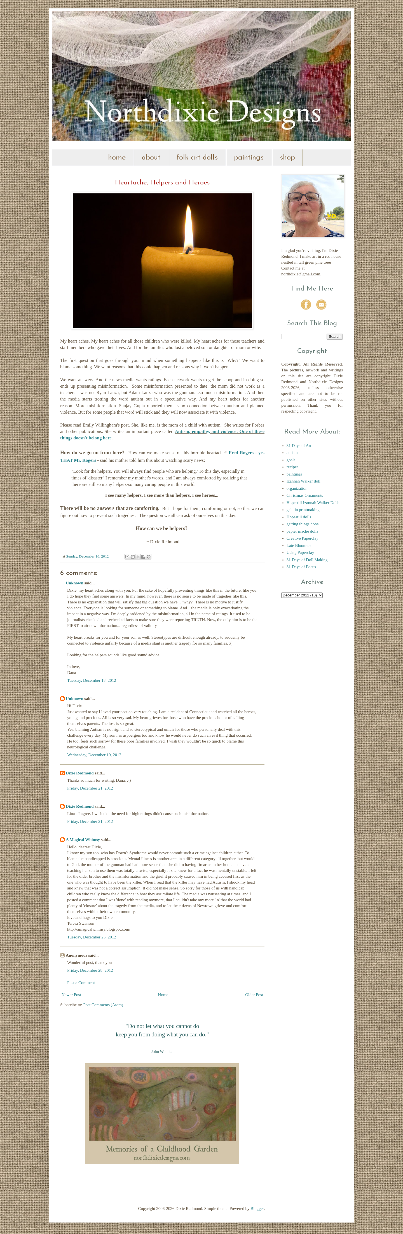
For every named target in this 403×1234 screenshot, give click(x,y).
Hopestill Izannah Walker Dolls (313, 502)
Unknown (74, 583)
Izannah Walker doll (303, 481)
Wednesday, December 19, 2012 (94, 755)
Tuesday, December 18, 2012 (91, 680)
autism (292, 452)
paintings (249, 157)
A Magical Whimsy (83, 839)
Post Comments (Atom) (103, 1005)
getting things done (303, 524)
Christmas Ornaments (305, 495)
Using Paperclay (300, 552)
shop (287, 157)
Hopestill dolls (299, 517)
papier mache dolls (302, 531)
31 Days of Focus (301, 567)
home (117, 157)
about (151, 157)
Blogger (257, 1208)
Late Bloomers (299, 545)
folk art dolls (197, 157)
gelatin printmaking (303, 509)
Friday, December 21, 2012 (90, 788)
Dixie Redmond (80, 773)
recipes (292, 467)
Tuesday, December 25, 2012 (91, 937)
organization (297, 488)
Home (163, 994)
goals (291, 460)
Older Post (254, 994)
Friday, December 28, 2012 (90, 970)
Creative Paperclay (302, 538)
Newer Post (71, 994)
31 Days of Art (299, 445)
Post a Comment (81, 982)
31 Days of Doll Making (307, 560)
